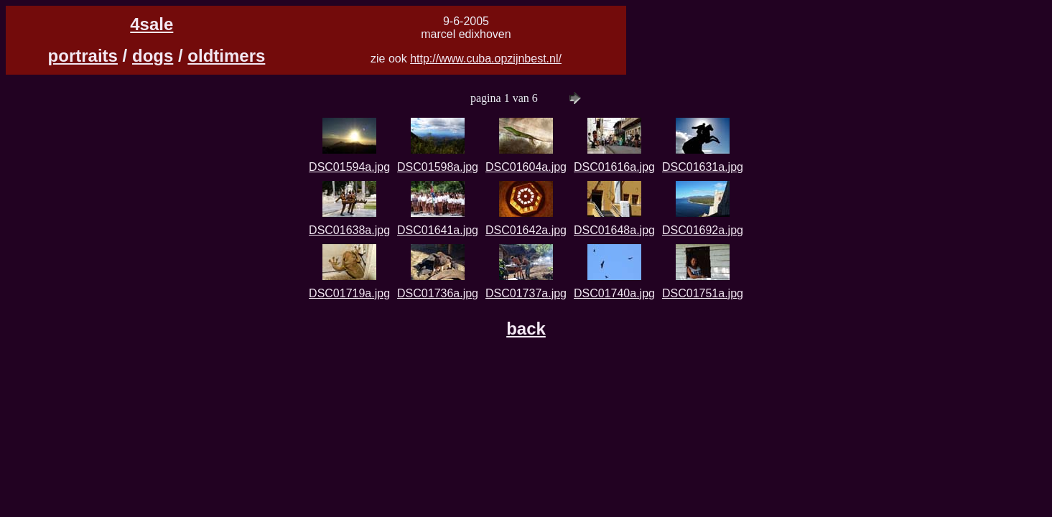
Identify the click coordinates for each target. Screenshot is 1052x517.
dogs (152, 55)
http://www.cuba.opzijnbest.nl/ (486, 58)
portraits (83, 55)
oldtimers (226, 55)
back (526, 328)
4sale (151, 24)
